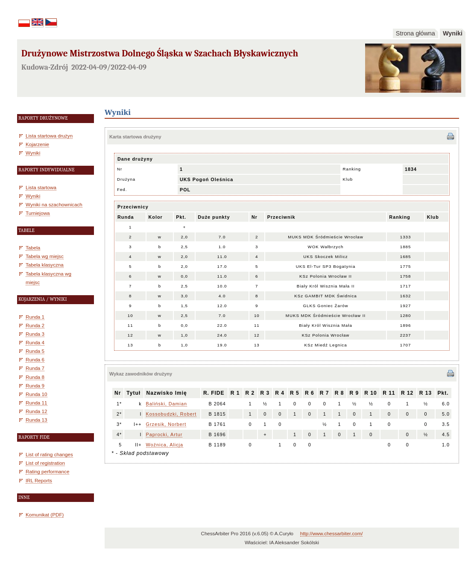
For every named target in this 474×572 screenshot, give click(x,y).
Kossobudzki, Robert (171, 414)
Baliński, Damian (166, 403)
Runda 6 (35, 359)
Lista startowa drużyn (49, 135)
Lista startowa (41, 187)
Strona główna (415, 33)
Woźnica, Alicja (164, 444)
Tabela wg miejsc (45, 256)
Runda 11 (36, 402)
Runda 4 (35, 342)
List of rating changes (49, 454)
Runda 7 (35, 368)
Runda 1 (35, 317)
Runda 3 (35, 334)
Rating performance (47, 471)
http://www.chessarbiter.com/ (331, 533)
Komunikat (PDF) (45, 514)
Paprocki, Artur (164, 434)
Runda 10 (36, 394)
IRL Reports (39, 480)
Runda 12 (36, 411)
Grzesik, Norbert (166, 424)
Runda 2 (35, 325)
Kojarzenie (37, 144)
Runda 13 (36, 419)
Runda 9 (35, 385)
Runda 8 (35, 377)
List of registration (45, 463)
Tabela (33, 247)
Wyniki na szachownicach (54, 204)
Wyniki (452, 33)
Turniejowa (38, 213)
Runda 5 (35, 351)
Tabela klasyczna (45, 264)
